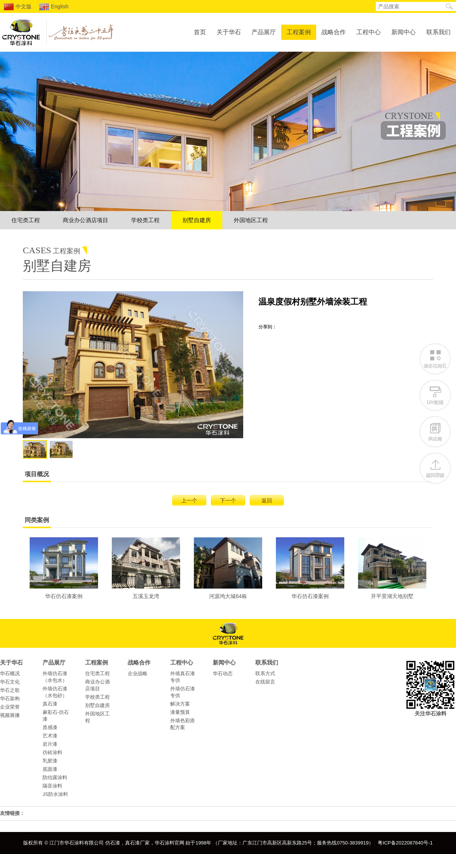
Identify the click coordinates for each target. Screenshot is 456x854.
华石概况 (10, 673)
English (53, 6)
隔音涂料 (52, 786)
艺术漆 (50, 736)
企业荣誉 (10, 707)
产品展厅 (264, 32)
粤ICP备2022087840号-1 (405, 843)
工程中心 (368, 32)
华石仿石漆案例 (64, 568)
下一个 (228, 500)
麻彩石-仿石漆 (56, 715)
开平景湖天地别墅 (392, 568)
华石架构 (10, 698)
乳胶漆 (50, 761)
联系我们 (438, 32)
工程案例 (299, 32)
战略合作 (333, 32)
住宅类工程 (25, 220)
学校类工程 (145, 220)
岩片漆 (50, 744)
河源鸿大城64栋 (228, 568)
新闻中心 (403, 32)
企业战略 (137, 673)
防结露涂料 (55, 777)
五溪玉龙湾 (146, 568)
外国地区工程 (251, 220)
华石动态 (223, 673)
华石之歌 (10, 690)
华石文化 (10, 682)
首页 (200, 32)
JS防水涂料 (55, 794)
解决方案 (180, 704)
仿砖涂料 (52, 752)
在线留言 (265, 682)
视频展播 (10, 715)
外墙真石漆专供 (182, 677)
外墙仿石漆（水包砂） (55, 692)
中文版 (18, 6)
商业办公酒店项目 (85, 220)
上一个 (189, 500)
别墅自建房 (196, 220)
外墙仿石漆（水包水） (55, 677)
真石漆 (50, 704)
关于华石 (229, 32)
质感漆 (50, 727)
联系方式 (265, 673)
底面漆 (50, 769)
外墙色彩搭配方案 (182, 724)
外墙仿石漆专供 (182, 692)
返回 (266, 500)
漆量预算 (180, 712)
